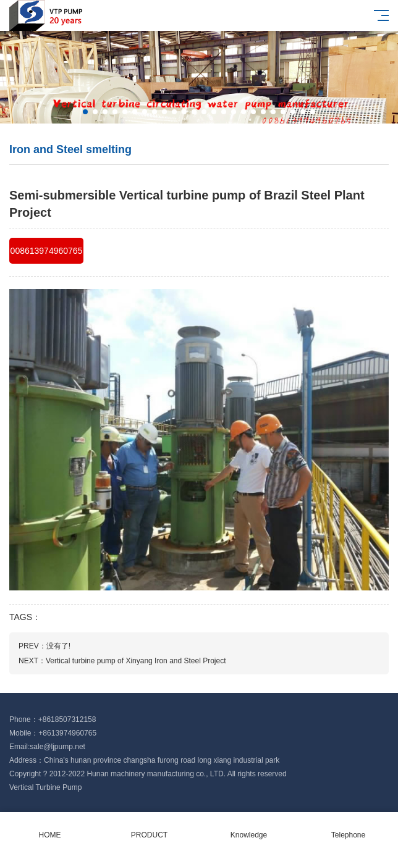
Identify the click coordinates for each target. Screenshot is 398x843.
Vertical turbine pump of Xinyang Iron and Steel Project (136, 660)
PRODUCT (149, 827)
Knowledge (248, 827)
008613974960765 (47, 251)
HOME (50, 827)
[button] (85, 111)
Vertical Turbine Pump (45, 787)
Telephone (348, 827)
